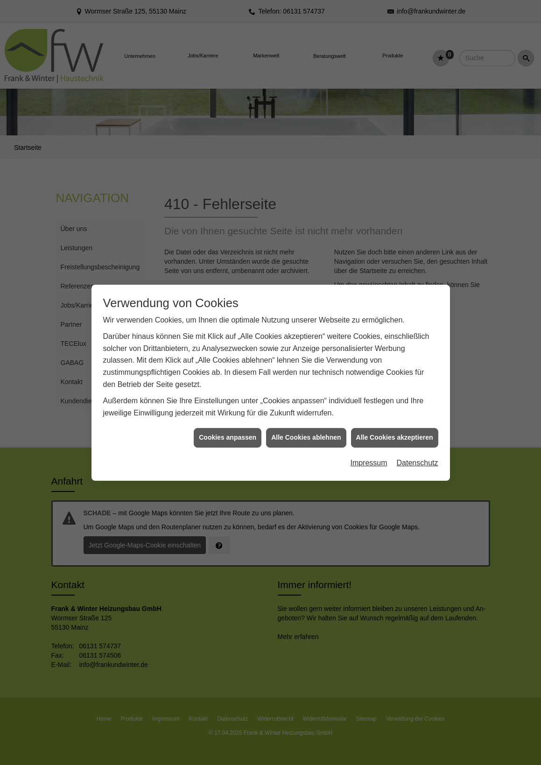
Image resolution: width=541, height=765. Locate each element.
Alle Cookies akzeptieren (394, 431)
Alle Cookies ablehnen (306, 431)
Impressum (368, 457)
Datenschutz (417, 457)
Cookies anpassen (227, 431)
